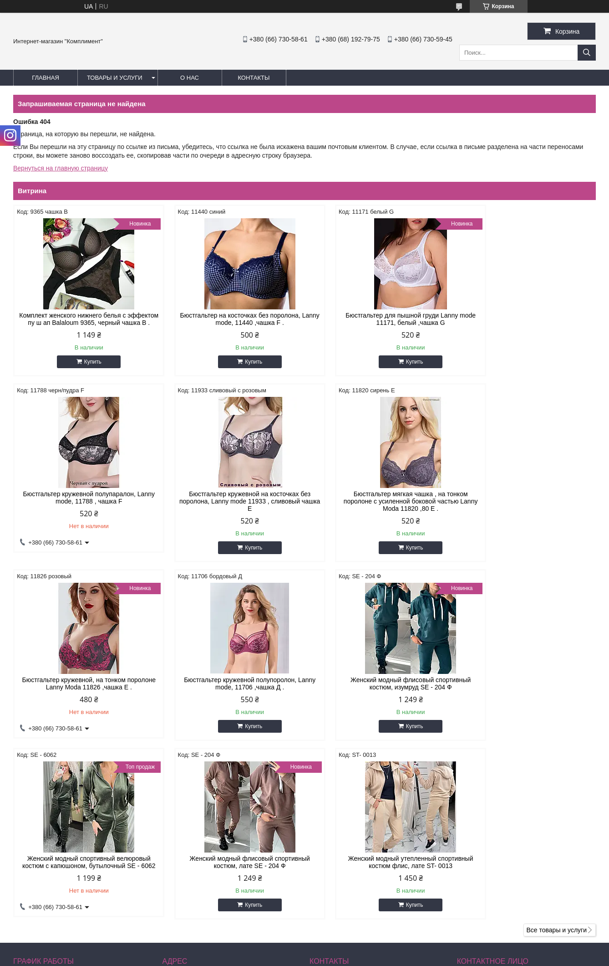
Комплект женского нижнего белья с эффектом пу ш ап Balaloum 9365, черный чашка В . (82, 323)
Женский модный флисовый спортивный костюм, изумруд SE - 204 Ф (82, 690)
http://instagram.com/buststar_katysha (363, 889)
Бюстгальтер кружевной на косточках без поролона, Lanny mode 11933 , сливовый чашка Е (82, 508)
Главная (45, 77)
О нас (189, 77)
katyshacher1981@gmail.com (361, 901)
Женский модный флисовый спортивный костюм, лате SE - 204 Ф (378, 690)
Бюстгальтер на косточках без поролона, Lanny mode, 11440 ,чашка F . (230, 319)
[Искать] (587, 53)
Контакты (253, 77)
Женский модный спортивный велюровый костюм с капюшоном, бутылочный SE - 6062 (230, 694)
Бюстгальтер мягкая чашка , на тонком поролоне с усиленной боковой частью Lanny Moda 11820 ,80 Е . (230, 508)
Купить (86, 369)
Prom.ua (343, 941)
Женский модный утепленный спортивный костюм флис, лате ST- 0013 (526, 690)
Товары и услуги (114, 77)
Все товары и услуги (556, 763)
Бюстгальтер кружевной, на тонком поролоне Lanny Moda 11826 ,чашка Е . (378, 505)
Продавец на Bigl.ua (304, 949)
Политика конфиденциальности (383, 957)
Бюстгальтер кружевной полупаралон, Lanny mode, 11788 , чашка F (526, 319)
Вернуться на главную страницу (60, 168)
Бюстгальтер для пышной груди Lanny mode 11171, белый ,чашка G (379, 319)
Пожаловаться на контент (305, 957)
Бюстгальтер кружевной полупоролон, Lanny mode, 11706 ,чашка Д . (526, 505)
